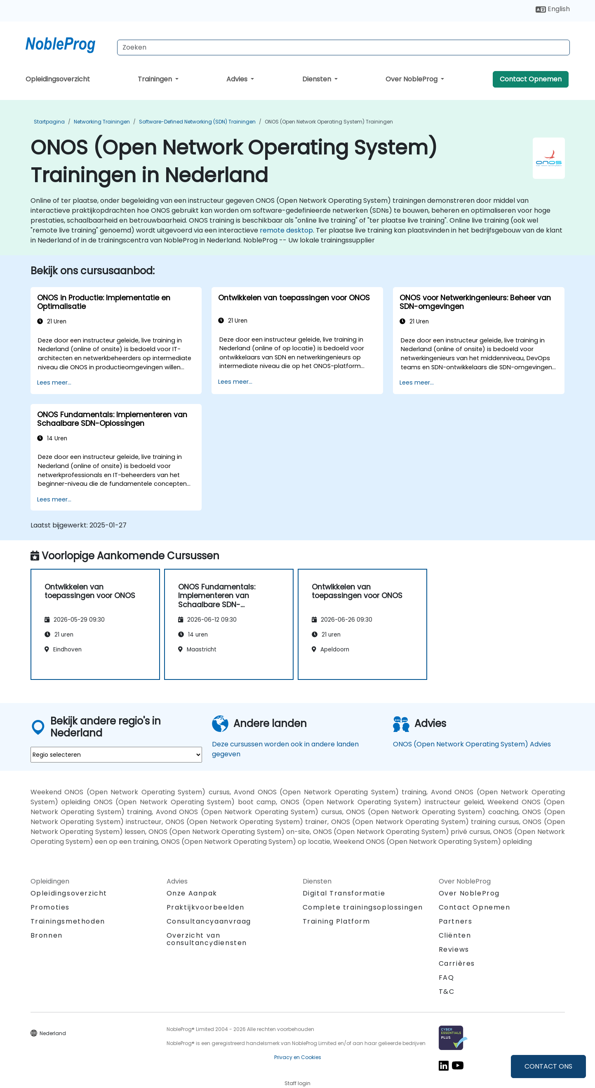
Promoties (50, 907)
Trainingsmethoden (68, 921)
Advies (237, 79)
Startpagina (49, 121)
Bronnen (47, 935)
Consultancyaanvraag (209, 921)
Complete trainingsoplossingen (363, 907)
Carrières (457, 963)
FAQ (446, 977)
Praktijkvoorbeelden (206, 907)
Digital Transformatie (344, 893)
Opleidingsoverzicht (58, 79)
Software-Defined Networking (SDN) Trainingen (197, 121)
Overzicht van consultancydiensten (207, 939)
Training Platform (336, 921)
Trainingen (156, 79)
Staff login (297, 1083)
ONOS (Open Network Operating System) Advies (472, 744)
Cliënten (455, 935)
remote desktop (286, 230)
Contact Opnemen (531, 79)
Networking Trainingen (102, 121)
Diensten (317, 79)
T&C (447, 991)
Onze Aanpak (192, 893)
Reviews (454, 949)
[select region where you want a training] (116, 755)
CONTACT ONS (548, 1066)
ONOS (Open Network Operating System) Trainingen (329, 121)
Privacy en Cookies (297, 1057)
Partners (456, 921)
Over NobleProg (412, 79)
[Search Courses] (343, 47)
